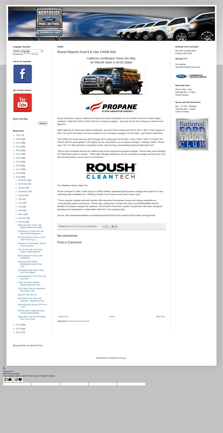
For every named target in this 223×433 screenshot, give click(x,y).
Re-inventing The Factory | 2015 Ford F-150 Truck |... (31, 238)
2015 (18, 177)
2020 (18, 158)
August (21, 195)
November (23, 184)
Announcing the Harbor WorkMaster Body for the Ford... (30, 264)
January (22, 222)
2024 (18, 143)
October (22, 188)
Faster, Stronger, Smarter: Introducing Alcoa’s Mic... (30, 283)
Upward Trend (36, 345)
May (20, 207)
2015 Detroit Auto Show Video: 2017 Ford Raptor (31, 271)
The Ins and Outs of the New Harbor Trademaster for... (30, 250)
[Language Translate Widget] (28, 51)
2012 (18, 332)
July (20, 199)
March (21, 214)
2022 (18, 150)
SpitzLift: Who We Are (27, 295)
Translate (31, 54)
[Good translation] (8, 379)
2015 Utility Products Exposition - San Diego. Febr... (32, 289)
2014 (18, 325)
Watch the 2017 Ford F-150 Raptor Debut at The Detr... (30, 226)
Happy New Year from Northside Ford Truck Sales (31, 318)
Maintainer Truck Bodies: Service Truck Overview (32, 244)
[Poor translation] (18, 379)
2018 (18, 165)
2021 (18, 154)
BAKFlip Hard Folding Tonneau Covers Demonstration (31, 312)
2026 (18, 135)
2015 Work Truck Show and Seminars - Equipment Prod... (32, 299)
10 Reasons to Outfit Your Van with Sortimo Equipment (31, 232)
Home (112, 316)
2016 (18, 173)
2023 (18, 147)
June (20, 203)
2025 (18, 139)
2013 (18, 329)
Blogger (123, 358)
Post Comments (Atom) (79, 321)
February (22, 218)
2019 (18, 162)
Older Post (160, 316)
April (20, 210)
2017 (18, 169)
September (23, 191)
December (23, 180)
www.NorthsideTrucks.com (187, 67)
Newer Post (63, 316)
